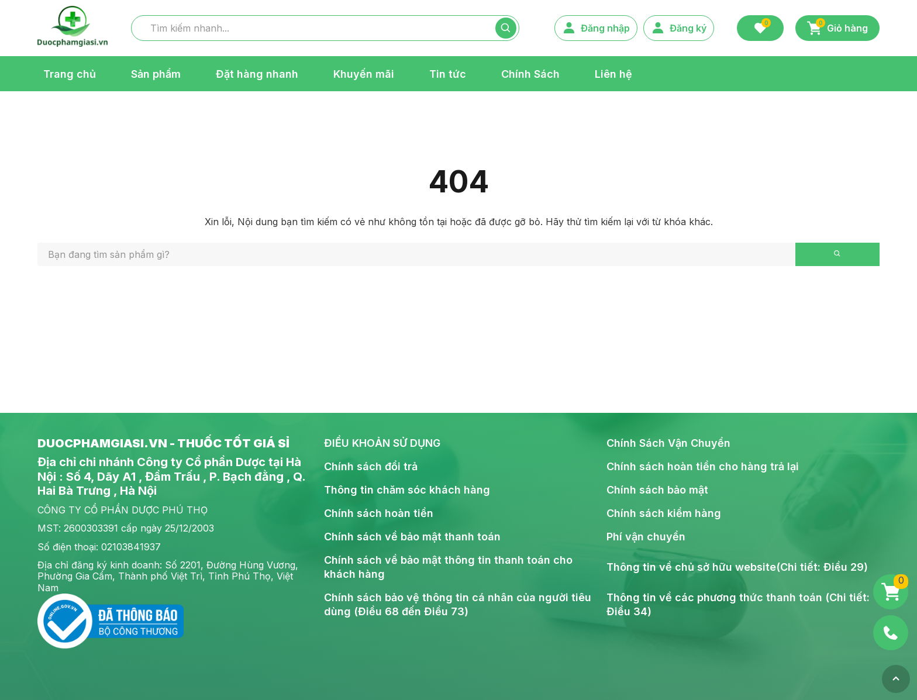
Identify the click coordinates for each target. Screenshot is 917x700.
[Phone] (890, 632)
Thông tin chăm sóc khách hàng (407, 490)
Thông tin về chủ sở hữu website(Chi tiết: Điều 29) (737, 567)
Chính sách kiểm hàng (663, 513)
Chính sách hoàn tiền (378, 513)
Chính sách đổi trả (371, 466)
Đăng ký (678, 28)
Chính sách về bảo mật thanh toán (412, 536)
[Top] (896, 679)
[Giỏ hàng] (890, 591)
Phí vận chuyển (645, 536)
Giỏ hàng (837, 26)
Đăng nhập (596, 28)
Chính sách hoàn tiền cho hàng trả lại (702, 466)
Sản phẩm (156, 73)
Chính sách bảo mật (657, 490)
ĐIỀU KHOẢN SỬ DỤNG (382, 443)
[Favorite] (760, 28)
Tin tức (447, 73)
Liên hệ (613, 73)
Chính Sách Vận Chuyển (668, 443)
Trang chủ (69, 73)
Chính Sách (530, 73)
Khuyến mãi (363, 73)
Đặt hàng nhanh (257, 73)
